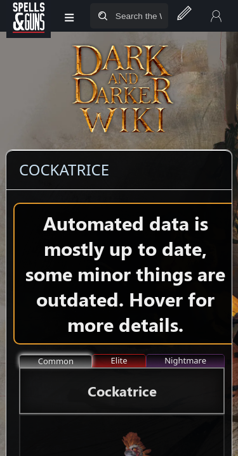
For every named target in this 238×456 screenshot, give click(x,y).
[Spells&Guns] (28, 16)
